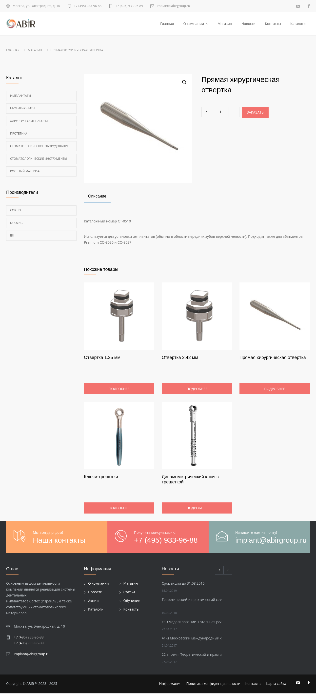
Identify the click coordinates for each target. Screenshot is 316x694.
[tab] (97, 198)
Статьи (129, 593)
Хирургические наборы (29, 122)
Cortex (15, 211)
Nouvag (16, 224)
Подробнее (119, 390)
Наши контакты (59, 541)
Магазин (224, 24)
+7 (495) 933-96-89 (129, 6)
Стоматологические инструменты (38, 160)
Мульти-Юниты (22, 109)
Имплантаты (20, 97)
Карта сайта (276, 684)
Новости (248, 24)
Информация (170, 684)
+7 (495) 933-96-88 (87, 6)
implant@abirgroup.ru (173, 6)
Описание (97, 197)
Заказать (255, 113)
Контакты (273, 24)
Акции (93, 601)
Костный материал (25, 172)
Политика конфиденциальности (213, 684)
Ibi (12, 236)
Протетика (18, 134)
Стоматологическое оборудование (39, 147)
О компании (193, 24)
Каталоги (298, 24)
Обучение (131, 601)
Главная (167, 24)
